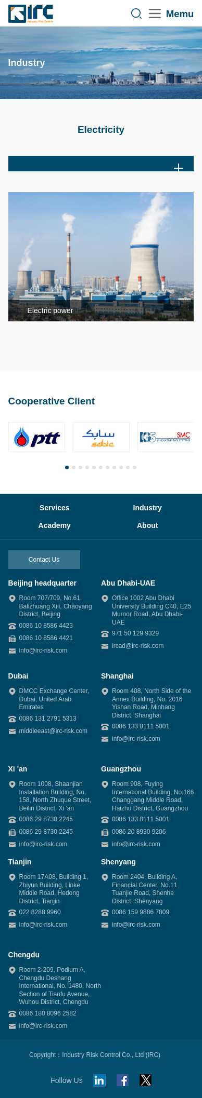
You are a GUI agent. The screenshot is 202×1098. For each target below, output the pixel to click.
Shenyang (118, 862)
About (147, 525)
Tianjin (20, 862)
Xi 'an (18, 769)
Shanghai (117, 676)
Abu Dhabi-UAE (128, 583)
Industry (147, 508)
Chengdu (24, 955)
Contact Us (44, 559)
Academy (55, 525)
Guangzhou (121, 769)
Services (55, 508)
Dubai (18, 676)
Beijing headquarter (42, 583)
